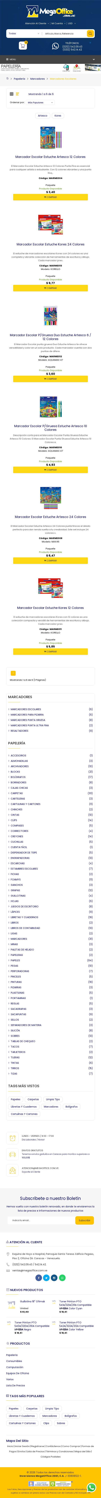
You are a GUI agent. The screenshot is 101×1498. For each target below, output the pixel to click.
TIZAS (14, 1073)
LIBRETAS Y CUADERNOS (24, 917)
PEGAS (14, 966)
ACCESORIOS (18, 755)
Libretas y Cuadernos (24, 1106)
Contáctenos (53, 1446)
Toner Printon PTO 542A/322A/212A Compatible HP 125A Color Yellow (76, 1326)
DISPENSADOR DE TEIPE (24, 852)
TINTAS (15, 1063)
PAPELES (15, 960)
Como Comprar (71, 1446)
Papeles (15, 1099)
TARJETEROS (18, 1052)
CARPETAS (17, 793)
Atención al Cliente (37, 23)
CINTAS (15, 815)
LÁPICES (15, 912)
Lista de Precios (15, 1385)
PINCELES (16, 976)
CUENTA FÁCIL (19, 847)
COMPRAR (50, 197)
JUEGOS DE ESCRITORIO (25, 906)
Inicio (10, 1446)
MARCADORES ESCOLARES (26, 709)
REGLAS (15, 1003)
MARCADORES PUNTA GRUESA (28, 720)
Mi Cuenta (59, 23)
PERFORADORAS (20, 971)
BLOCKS (15, 771)
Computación (14, 1367)
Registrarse (37, 1446)
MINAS (14, 944)
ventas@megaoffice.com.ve (29, 1270)
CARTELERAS (18, 798)
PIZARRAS (16, 987)
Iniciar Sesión (22, 1446)
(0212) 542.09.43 (72, 46)
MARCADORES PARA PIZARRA (27, 714)
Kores (58, 115)
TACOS (15, 1046)
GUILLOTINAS (18, 895)
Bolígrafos (72, 1106)
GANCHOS (17, 885)
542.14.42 (40, 1264)
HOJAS (15, 901)
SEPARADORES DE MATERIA (26, 1025)
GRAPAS (15, 890)
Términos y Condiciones (59, 1451)
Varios (10, 1379)
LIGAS (14, 933)
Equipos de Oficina (17, 1373)
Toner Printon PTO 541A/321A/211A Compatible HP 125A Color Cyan (75, 1305)
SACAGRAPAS (18, 1009)
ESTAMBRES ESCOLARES (24, 868)
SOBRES (15, 1036)
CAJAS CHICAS (19, 788)
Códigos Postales (51, 1456)
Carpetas (33, 1099)
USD (72, 23)
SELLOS (15, 1019)
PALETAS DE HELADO (22, 949)
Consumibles (14, 1361)
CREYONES (17, 836)
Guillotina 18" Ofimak (32, 1301)
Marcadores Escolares (63, 79)
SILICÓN (15, 1030)
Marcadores (37, 79)
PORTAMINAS (18, 998)
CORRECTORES (19, 831)
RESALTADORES (19, 731)
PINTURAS (16, 982)
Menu (11, 59)
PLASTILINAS (17, 992)
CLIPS (14, 820)
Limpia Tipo (53, 1099)
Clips (46, 1423)
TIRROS (15, 1068)
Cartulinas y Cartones (24, 1114)
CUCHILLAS (17, 842)
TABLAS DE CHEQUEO (23, 1041)
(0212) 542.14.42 (72, 49)
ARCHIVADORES (20, 766)
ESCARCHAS (18, 863)
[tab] (11, 94)
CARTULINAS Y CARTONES (25, 804)
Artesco (42, 115)
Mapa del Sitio (83, 1451)
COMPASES (17, 825)
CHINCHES (16, 809)
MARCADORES (19, 939)
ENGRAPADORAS (20, 858)
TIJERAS (15, 1057)
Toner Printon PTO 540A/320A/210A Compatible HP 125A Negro (32, 1326)
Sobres (61, 1423)
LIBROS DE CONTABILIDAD (25, 928)
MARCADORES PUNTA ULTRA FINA (30, 725)
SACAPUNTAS (18, 1014)
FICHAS (15, 874)
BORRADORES (18, 782)
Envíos (21, 1451)
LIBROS (15, 922)
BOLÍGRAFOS (18, 777)
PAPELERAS (17, 955)
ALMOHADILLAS (19, 761)
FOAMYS (16, 879)
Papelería (19, 79)
